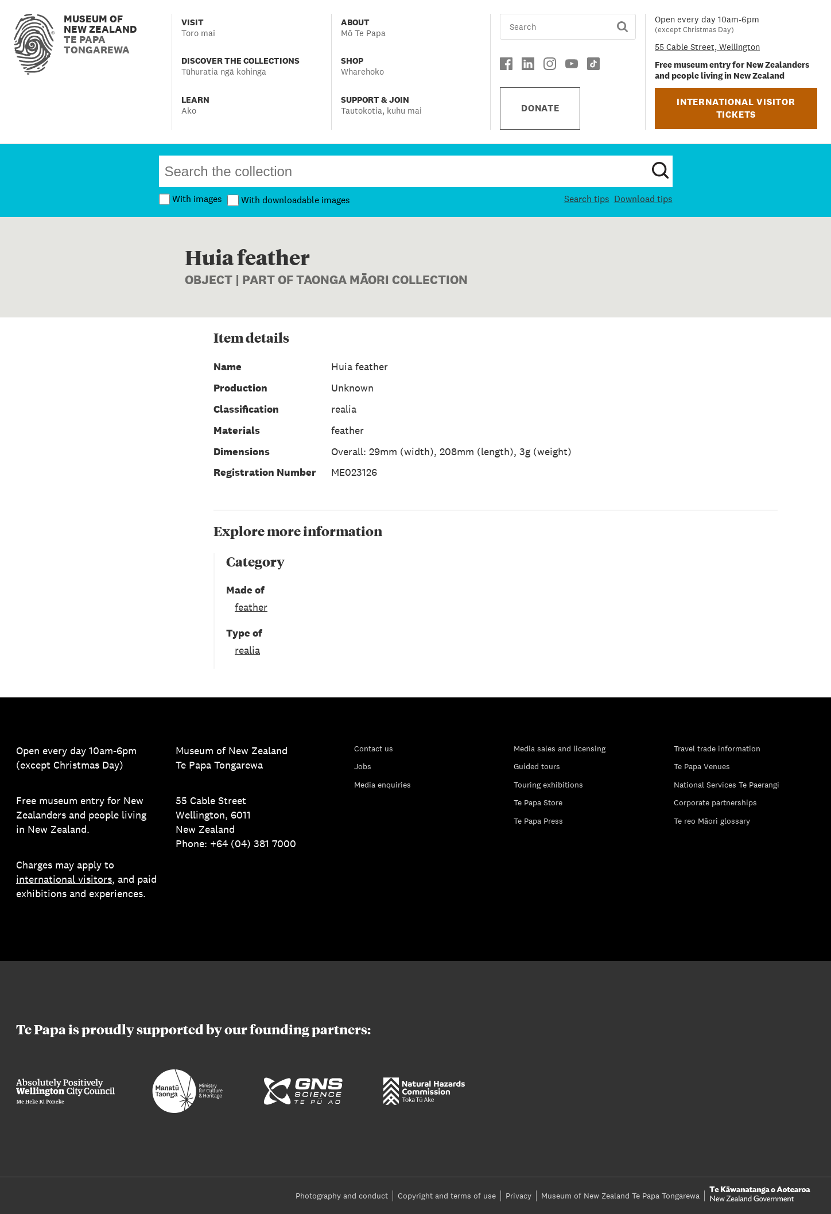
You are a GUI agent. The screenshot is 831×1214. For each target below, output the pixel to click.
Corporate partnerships (715, 802)
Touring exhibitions (548, 784)
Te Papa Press (538, 821)
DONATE (540, 108)
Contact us (373, 748)
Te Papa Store (538, 802)
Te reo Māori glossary (712, 821)
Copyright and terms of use (447, 1195)
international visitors (64, 879)
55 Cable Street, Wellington (707, 46)
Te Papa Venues (702, 766)
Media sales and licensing (559, 748)
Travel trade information (717, 748)
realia (247, 650)
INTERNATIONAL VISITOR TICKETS (736, 108)
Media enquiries (382, 784)
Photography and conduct (342, 1195)
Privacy (518, 1195)
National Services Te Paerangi (726, 784)
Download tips (643, 199)
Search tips (586, 199)
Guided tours (537, 766)
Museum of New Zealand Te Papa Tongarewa (620, 1195)
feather (251, 607)
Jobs (362, 766)
